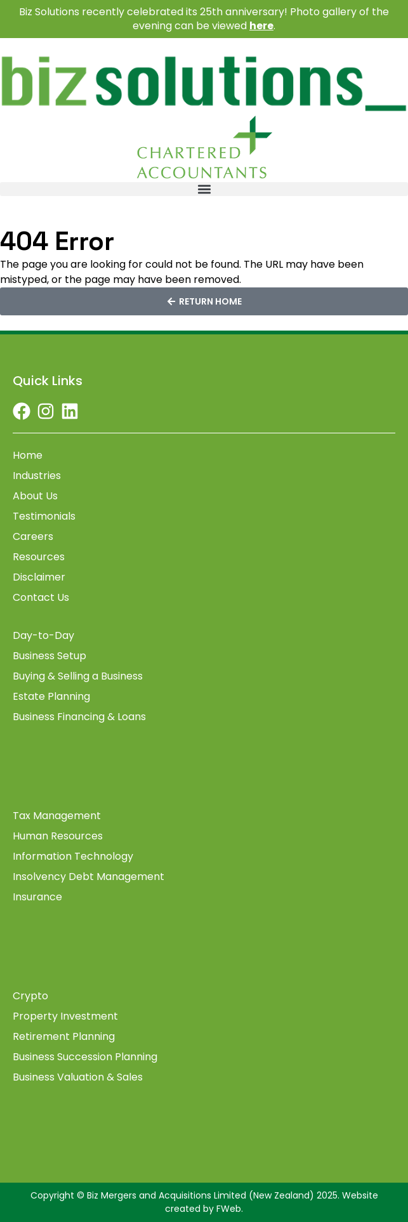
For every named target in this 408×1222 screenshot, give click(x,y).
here (261, 25)
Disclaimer (39, 577)
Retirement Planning (64, 1036)
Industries (37, 476)
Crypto (30, 996)
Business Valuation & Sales (78, 1077)
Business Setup (49, 656)
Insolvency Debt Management (88, 877)
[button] (204, 189)
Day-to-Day (43, 635)
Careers (33, 536)
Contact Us (41, 597)
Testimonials (44, 516)
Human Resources (58, 836)
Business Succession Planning (85, 1057)
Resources (39, 557)
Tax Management (57, 816)
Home (28, 455)
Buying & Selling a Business (78, 676)
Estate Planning (51, 696)
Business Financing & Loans (79, 717)
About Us (35, 496)
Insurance (37, 897)
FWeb (228, 1208)
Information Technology (73, 856)
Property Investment (65, 1016)
